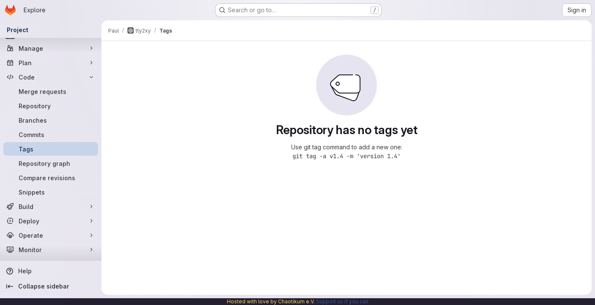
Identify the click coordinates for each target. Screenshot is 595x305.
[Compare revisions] (50, 177)
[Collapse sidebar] (50, 286)
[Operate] (50, 235)
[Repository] (50, 106)
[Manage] (50, 48)
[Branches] (50, 120)
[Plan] (50, 62)
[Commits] (50, 134)
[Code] (50, 77)
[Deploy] (50, 221)
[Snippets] (50, 192)
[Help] (50, 271)
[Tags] (50, 149)
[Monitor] (50, 249)
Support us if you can (342, 301)
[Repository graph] (50, 163)
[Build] (50, 206)
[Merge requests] (50, 91)
